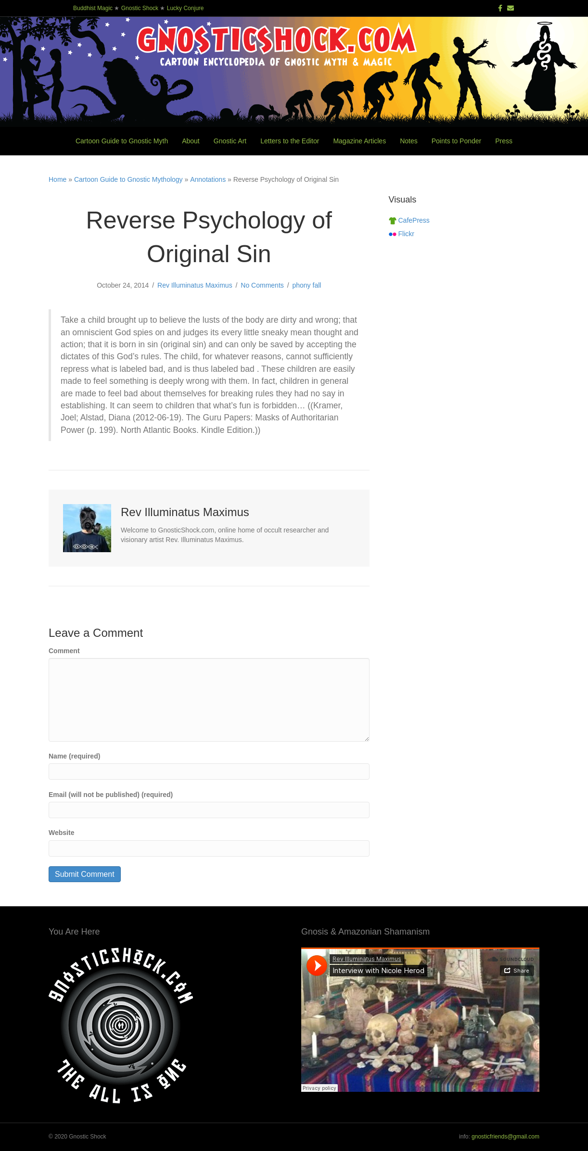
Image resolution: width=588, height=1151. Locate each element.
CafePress (409, 220)
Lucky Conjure (185, 8)
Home (57, 179)
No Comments (262, 285)
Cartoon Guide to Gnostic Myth (122, 141)
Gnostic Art (230, 141)
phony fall (306, 285)
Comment (64, 651)
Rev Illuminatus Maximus (194, 285)
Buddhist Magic (93, 8)
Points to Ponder (457, 141)
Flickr (401, 234)
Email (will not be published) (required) (111, 794)
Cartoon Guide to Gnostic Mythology (128, 179)
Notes (409, 141)
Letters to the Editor (289, 141)
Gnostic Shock (139, 8)
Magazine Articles (359, 141)
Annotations (208, 179)
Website (61, 832)
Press (503, 141)
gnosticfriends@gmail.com (505, 1136)
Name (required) (74, 756)
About (191, 141)
